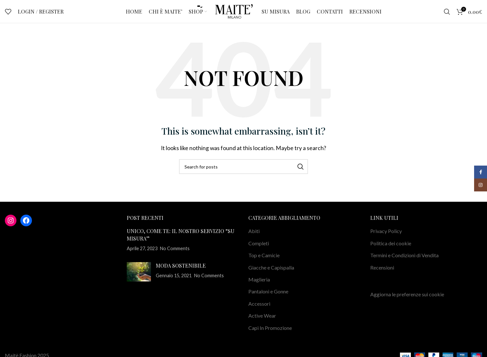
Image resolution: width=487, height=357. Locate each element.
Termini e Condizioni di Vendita (404, 261)
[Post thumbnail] (139, 277)
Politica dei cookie (390, 249)
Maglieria (259, 285)
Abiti (254, 237)
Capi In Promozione (270, 334)
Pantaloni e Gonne (268, 297)
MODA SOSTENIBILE (181, 271)
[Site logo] (234, 14)
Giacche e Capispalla (271, 273)
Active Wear (262, 322)
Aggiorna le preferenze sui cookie (407, 300)
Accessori (259, 309)
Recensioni (382, 273)
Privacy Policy (386, 237)
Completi (258, 249)
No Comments (175, 254)
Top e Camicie (264, 261)
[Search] (447, 14)
